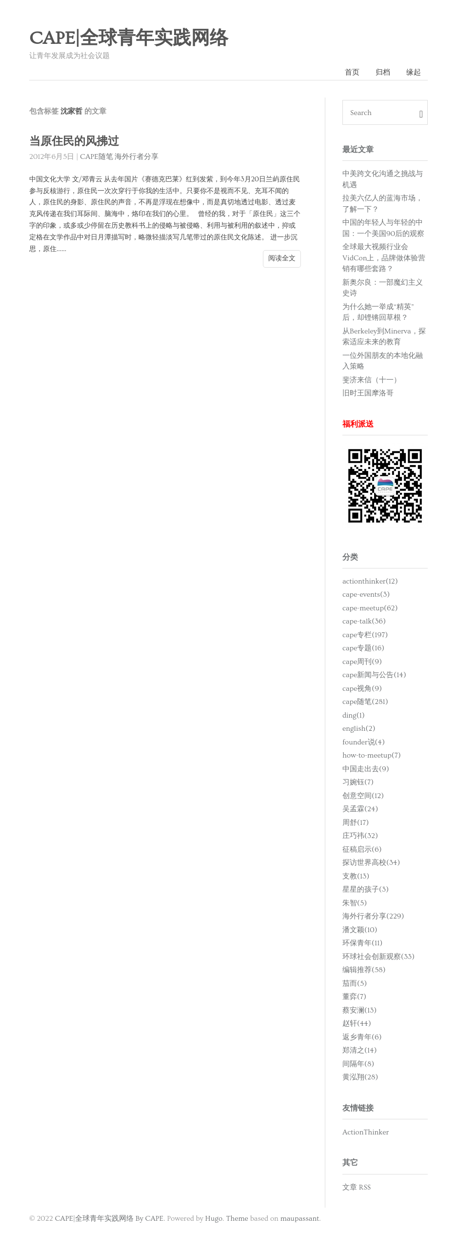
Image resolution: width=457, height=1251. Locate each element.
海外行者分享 (137, 157)
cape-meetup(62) (370, 608)
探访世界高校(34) (371, 863)
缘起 (413, 72)
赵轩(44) (356, 1023)
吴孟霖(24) (360, 809)
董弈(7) (354, 997)
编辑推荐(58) (364, 970)
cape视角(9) (362, 688)
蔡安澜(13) (359, 1010)
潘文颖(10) (360, 930)
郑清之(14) (359, 1050)
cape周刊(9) (362, 662)
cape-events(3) (366, 594)
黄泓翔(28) (360, 1077)
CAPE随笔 (96, 157)
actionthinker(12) (370, 581)
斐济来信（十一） (371, 380)
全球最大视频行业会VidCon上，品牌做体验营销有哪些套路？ (383, 258)
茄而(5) (354, 983)
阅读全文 (282, 258)
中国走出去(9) (365, 769)
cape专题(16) (363, 648)
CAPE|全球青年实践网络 (128, 38)
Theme (237, 1218)
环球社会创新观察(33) (378, 957)
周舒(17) (355, 823)
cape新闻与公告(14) (374, 675)
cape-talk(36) (364, 621)
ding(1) (353, 715)
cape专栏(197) (365, 635)
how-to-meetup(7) (371, 755)
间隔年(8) (358, 1064)
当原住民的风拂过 (74, 142)
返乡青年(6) (362, 1037)
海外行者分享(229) (373, 916)
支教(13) (355, 876)
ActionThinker (365, 1132)
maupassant (299, 1218)
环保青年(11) (362, 943)
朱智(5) (354, 903)
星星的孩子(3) (365, 889)
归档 (383, 72)
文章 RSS (356, 1187)
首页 (352, 72)
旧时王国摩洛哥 (368, 393)
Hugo (213, 1218)
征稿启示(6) (362, 849)
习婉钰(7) (358, 782)
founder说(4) (363, 742)
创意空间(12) (363, 796)
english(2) (358, 728)
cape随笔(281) (365, 702)
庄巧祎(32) (360, 836)
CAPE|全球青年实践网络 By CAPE (109, 1218)
